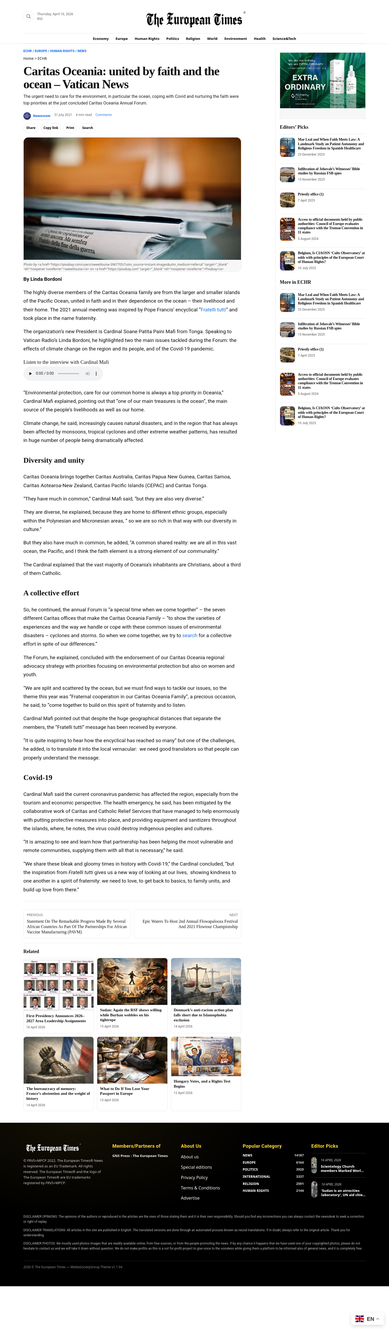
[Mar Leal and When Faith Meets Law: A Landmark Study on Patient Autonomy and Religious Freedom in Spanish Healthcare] (287, 147)
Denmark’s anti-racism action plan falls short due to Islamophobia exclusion (203, 1015)
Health (260, 38)
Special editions (196, 1167)
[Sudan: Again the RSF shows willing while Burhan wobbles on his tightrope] (132, 981)
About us (190, 1157)
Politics (172, 38)
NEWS (247, 1155)
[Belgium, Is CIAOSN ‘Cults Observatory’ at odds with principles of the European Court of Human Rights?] (287, 260)
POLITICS (250, 1169)
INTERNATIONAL (256, 1176)
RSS (40, 18)
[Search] (28, 16)
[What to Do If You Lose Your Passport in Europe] (132, 1060)
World (212, 38)
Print (70, 128)
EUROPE (249, 1162)
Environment (236, 38)
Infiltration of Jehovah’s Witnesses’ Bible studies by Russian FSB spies (329, 171)
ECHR (27, 51)
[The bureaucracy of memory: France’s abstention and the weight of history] (59, 1060)
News (82, 51)
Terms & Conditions (200, 1188)
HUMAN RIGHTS (256, 1190)
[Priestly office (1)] (287, 200)
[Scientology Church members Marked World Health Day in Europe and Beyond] (314, 1165)
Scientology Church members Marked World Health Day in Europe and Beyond (343, 1172)
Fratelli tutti (213, 310)
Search (87, 128)
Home (28, 58)
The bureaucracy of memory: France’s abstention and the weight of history (58, 1094)
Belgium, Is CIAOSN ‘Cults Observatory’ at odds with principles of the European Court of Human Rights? (331, 257)
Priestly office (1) (311, 194)
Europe (122, 38)
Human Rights (147, 38)
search (189, 635)
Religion (193, 38)
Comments (104, 114)
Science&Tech (284, 38)
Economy (101, 38)
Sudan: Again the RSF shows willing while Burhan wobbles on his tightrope (131, 1015)
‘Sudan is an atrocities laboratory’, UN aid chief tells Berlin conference (342, 1194)
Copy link (51, 128)
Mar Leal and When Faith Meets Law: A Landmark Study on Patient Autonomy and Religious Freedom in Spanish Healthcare (331, 143)
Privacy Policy (194, 1177)
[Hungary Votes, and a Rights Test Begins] (206, 1056)
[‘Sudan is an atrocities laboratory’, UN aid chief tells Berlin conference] (314, 1189)
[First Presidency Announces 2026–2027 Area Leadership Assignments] (59, 984)
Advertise (190, 1198)
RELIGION (251, 1183)
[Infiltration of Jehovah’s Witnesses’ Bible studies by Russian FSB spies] (287, 174)
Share (31, 128)
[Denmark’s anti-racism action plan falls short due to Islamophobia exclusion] (206, 981)
